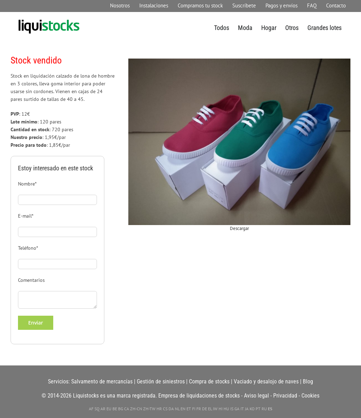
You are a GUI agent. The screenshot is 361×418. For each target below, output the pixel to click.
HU (226, 408)
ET (188, 408)
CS (165, 408)
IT (242, 408)
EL (210, 408)
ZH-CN (136, 408)
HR (159, 408)
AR (102, 408)
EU (108, 408)
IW (215, 408)
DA (171, 408)
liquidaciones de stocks (213, 395)
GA (236, 408)
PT (258, 408)
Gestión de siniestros (161, 381)
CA (126, 408)
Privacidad (285, 395)
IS (231, 408)
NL (177, 408)
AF (91, 408)
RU (264, 408)
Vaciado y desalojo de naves (266, 381)
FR (198, 408)
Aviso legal (256, 395)
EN (182, 408)
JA (247, 408)
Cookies (310, 395)
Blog (308, 381)
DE (204, 408)
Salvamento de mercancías (102, 381)
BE (114, 408)
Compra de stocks (209, 381)
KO (252, 408)
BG (120, 408)
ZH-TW (149, 408)
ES (270, 408)
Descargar (239, 228)
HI (220, 408)
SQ (96, 408)
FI (193, 408)
